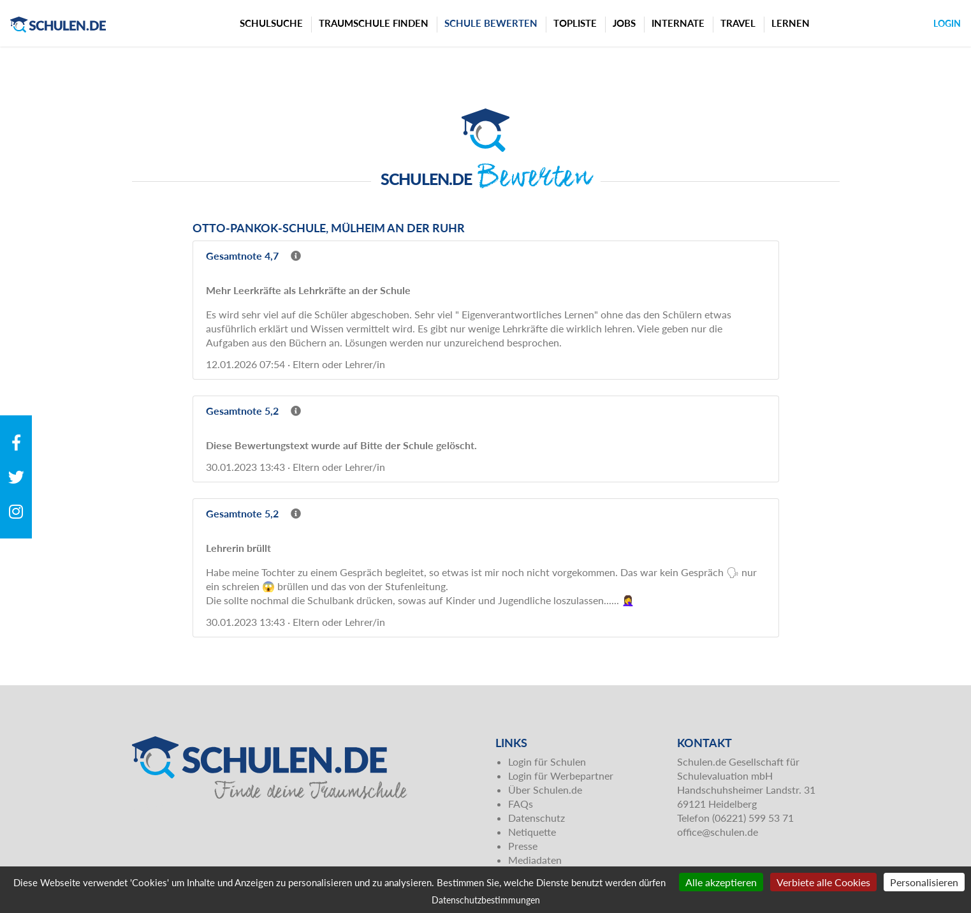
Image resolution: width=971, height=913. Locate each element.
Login (947, 23)
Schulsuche (271, 23)
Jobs (624, 23)
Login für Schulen (547, 761)
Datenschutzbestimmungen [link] (486, 899)
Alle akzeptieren (721, 882)
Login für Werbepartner (560, 775)
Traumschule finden (373, 23)
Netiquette (532, 832)
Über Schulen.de (545, 789)
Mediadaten (535, 860)
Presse (522, 846)
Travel (738, 23)
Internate (678, 23)
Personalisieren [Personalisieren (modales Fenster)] (924, 882)
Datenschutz (536, 818)
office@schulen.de (717, 832)
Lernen (790, 23)
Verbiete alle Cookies (823, 882)
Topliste (575, 23)
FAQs (520, 804)
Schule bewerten (490, 23)
